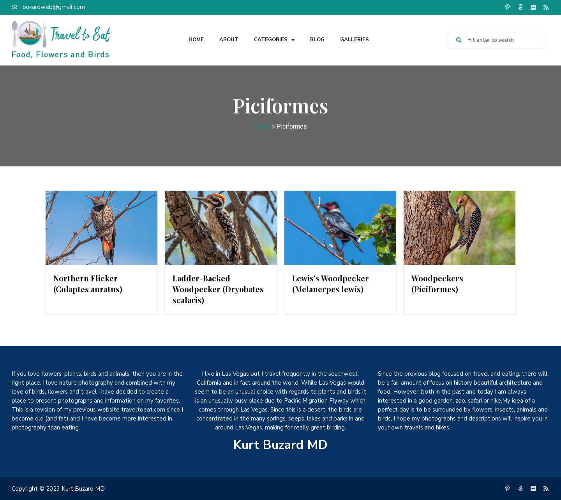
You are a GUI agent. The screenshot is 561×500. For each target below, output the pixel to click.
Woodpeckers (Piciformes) (437, 283)
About (228, 39)
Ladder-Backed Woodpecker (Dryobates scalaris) (218, 289)
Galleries (354, 39)
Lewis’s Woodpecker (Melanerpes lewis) (330, 283)
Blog (317, 39)
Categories (274, 40)
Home (196, 39)
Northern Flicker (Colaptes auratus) (87, 283)
